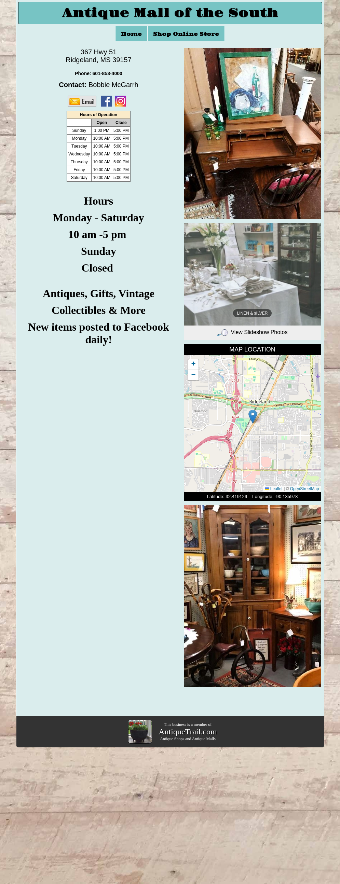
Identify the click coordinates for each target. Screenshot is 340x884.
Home (131, 33)
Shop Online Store (186, 33)
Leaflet (273, 488)
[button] (252, 417)
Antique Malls (204, 738)
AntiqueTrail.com (188, 731)
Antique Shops (172, 738)
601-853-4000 (107, 73)
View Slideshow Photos (252, 332)
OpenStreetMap (304, 488)
